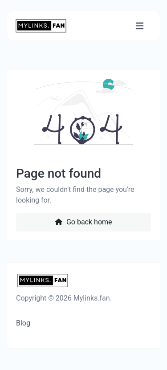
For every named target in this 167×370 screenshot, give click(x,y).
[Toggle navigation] (139, 26)
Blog (23, 323)
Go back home (83, 222)
